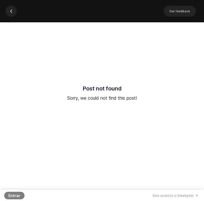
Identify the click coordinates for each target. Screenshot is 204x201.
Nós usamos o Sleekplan (173, 195)
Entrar (14, 195)
